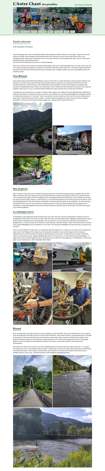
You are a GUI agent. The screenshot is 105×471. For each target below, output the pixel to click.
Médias (50, 32)
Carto (72, 32)
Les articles (42, 32)
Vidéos (66, 32)
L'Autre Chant (35, 3)
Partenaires (58, 32)
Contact (34, 32)
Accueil (16, 32)
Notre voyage (25, 32)
